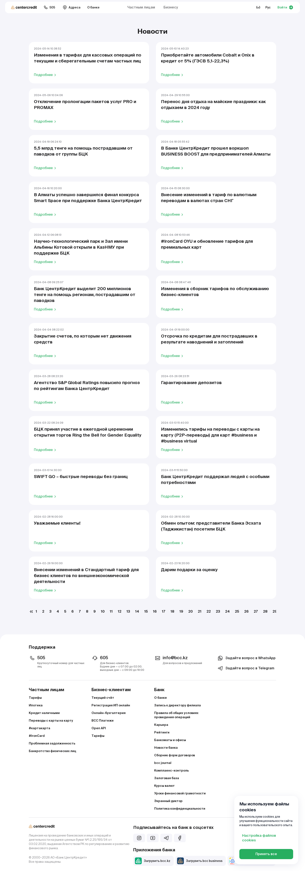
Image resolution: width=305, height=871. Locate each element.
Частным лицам (141, 7)
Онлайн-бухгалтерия (109, 713)
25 (237, 611)
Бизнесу (171, 7)
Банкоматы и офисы (170, 740)
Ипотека (36, 705)
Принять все (266, 854)
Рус (268, 7)
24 (227, 611)
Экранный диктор (168, 801)
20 (190, 611)
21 (199, 611)
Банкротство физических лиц (52, 751)
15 (146, 611)
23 (218, 611)
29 (275, 611)
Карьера (161, 725)
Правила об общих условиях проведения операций (176, 715)
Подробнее (45, 74)
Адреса (71, 7)
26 (246, 611)
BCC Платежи (103, 720)
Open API (99, 728)
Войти (285, 7)
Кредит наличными (44, 713)
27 (256, 611)
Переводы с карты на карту (51, 720)
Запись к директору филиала (177, 705)
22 (209, 611)
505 (49, 7)
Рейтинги (161, 732)
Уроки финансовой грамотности (180, 793)
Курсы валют (164, 786)
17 (163, 611)
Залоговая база (166, 778)
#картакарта (39, 728)
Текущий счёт (103, 698)
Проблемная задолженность (52, 743)
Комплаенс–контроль (171, 770)
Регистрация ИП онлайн (111, 705)
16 (155, 611)
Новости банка (166, 748)
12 (119, 611)
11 (111, 611)
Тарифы (35, 698)
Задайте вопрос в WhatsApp (246, 658)
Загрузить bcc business (199, 860)
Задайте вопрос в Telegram (245, 668)
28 (265, 611)
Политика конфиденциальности (179, 808)
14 (137, 611)
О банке (93, 7)
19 (181, 611)
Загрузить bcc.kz (152, 860)
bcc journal (162, 763)
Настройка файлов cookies (259, 837)
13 (128, 611)
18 (172, 611)
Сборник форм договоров (174, 755)
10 (103, 611)
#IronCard (37, 736)
